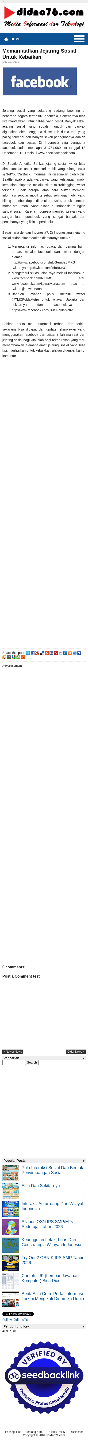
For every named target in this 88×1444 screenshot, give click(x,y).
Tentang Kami (34, 1432)
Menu (79, 39)
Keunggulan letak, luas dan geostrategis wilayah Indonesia (51, 1242)
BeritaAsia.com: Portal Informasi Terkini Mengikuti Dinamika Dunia (53, 1296)
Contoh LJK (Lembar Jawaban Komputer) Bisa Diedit (50, 1278)
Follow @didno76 (15, 1320)
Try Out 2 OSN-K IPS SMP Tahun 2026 (53, 1260)
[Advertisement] (43, 502)
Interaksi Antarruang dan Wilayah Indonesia (53, 1206)
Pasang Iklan (13, 1432)
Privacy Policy (56, 1432)
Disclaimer (76, 1432)
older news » (75, 1051)
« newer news (13, 1051)
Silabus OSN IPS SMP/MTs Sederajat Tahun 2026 (47, 1224)
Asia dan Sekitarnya (41, 1185)
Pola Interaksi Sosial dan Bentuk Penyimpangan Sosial (52, 1170)
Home (15, 39)
